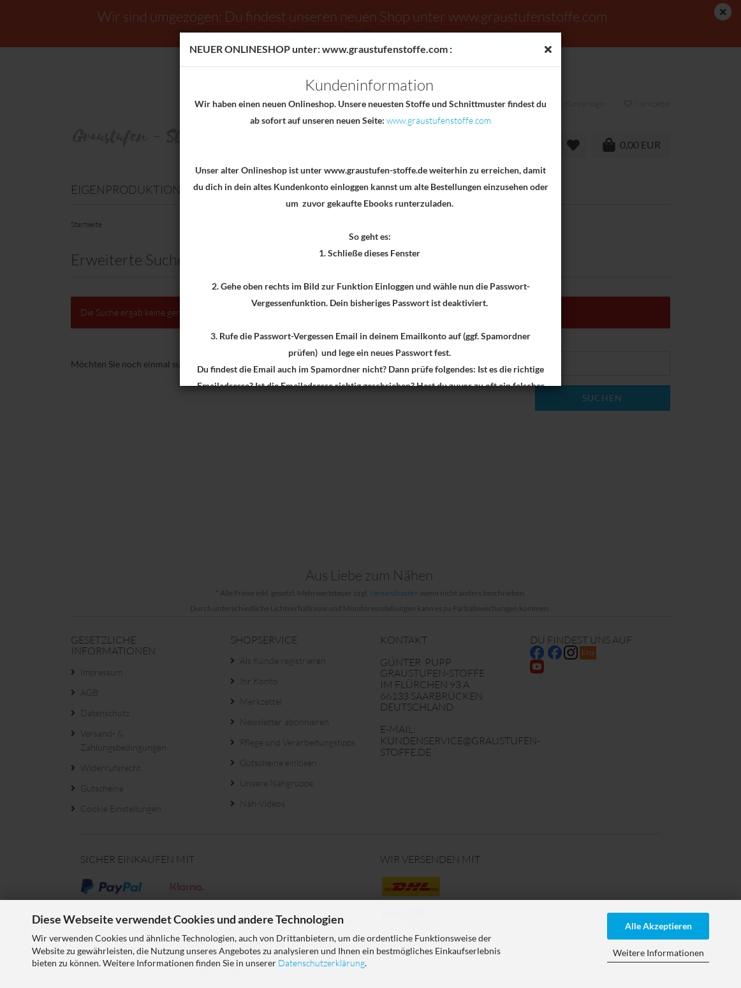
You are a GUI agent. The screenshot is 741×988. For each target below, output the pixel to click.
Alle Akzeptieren (658, 925)
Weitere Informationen (658, 952)
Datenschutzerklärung (321, 962)
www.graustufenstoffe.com (438, 120)
